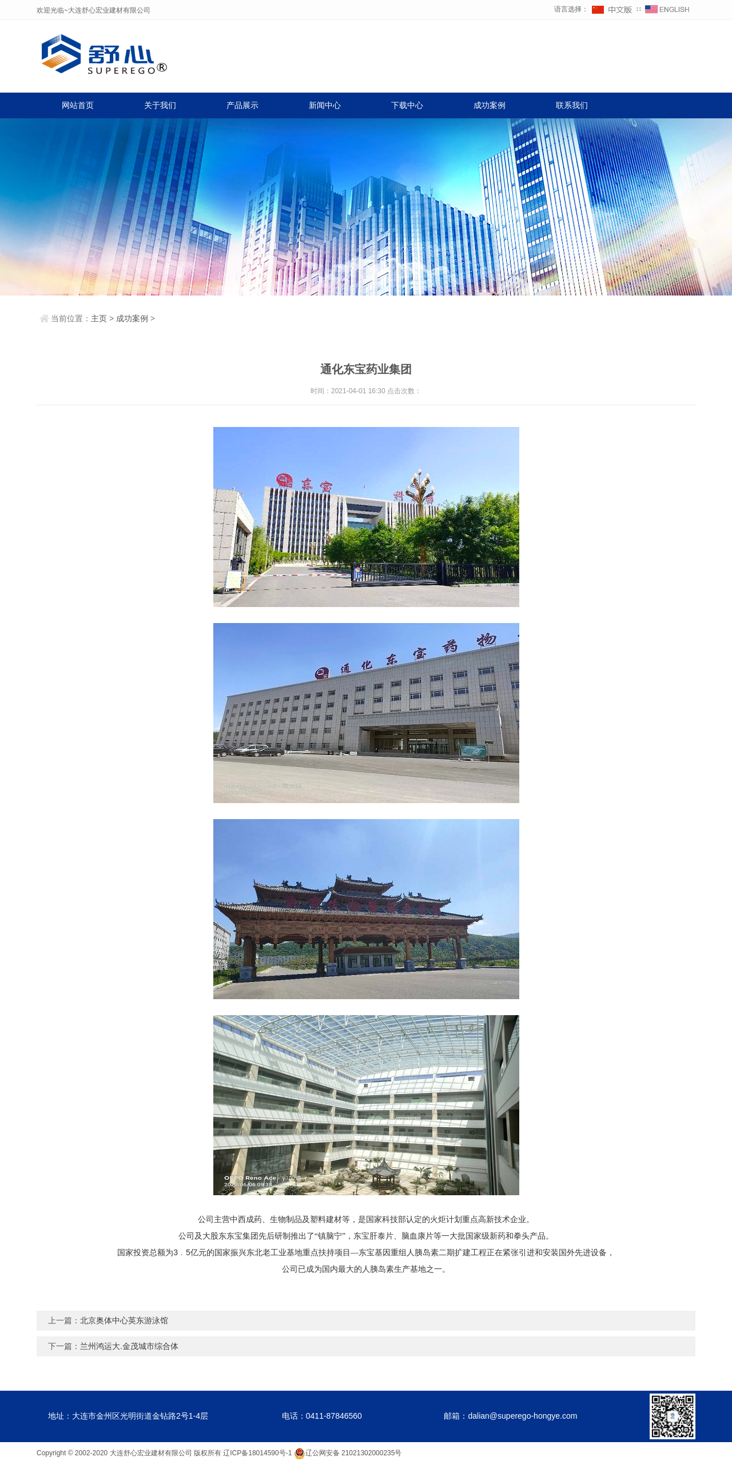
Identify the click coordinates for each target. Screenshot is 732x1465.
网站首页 (78, 105)
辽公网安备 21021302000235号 (348, 1453)
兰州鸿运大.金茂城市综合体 (129, 1346)
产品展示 (242, 105)
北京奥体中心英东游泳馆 (124, 1320)
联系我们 (572, 105)
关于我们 (160, 105)
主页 (99, 318)
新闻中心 (325, 105)
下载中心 (407, 105)
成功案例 (490, 105)
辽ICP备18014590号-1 (257, 1453)
